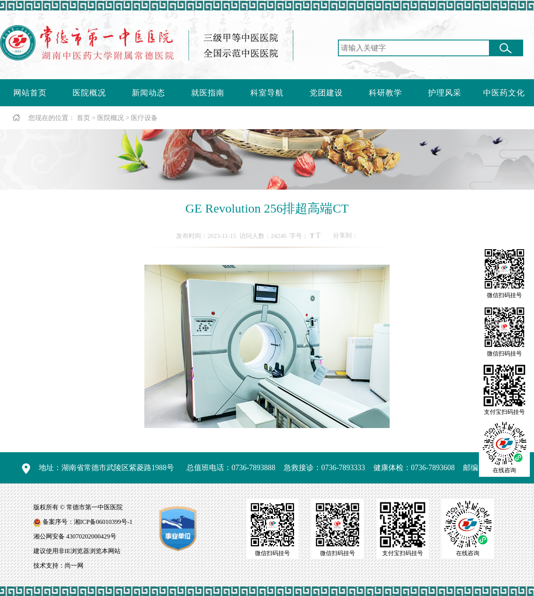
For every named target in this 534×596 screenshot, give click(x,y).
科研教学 (385, 92)
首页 (83, 117)
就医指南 (207, 92)
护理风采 (444, 92)
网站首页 (30, 92)
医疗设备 (144, 117)
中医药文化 (504, 92)
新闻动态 (148, 92)
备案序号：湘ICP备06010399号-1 (88, 521)
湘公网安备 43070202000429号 (74, 536)
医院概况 (89, 92)
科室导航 (267, 92)
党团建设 (326, 92)
